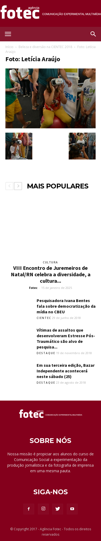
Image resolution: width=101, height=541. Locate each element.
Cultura (50, 262)
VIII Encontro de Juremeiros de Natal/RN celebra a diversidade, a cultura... (50, 274)
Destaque (46, 353)
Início (9, 47)
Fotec (33, 288)
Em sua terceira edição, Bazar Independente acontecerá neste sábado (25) (66, 370)
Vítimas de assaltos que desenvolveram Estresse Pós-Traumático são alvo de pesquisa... (66, 338)
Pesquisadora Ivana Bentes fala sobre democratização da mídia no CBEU (66, 306)
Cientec (44, 318)
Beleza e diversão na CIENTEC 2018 (45, 47)
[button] (93, 34)
